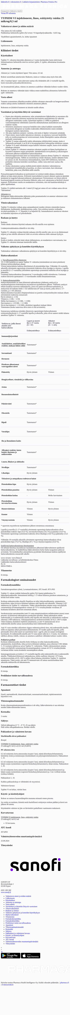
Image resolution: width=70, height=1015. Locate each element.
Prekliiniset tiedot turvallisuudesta (18, 923)
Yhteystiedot (10, 944)
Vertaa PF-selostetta (8, 13)
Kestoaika (9, 929)
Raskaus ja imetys (12, 911)
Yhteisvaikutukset (12, 909)
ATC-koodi (10, 939)
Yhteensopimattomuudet (15, 927)
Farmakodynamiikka (13, 919)
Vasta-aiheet (10, 904)
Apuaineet (9, 925)
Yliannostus (10, 917)
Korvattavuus (10, 937)
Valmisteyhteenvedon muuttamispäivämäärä (22, 942)
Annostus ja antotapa (13, 902)
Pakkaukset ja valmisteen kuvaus (18, 933)
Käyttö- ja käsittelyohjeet (15, 935)
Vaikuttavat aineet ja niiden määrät (18, 896)
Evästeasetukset (7, 985)
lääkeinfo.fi (5, 2)
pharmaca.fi (64, 983)
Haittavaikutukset (12, 915)
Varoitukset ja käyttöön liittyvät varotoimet (21, 906)
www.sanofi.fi (6, 892)
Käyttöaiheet (10, 900)
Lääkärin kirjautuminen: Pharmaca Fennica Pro (39, 2)
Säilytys (9, 931)
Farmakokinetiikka (12, 921)
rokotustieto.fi (16, 2)
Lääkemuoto (10, 898)
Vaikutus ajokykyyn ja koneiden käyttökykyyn (23, 913)
